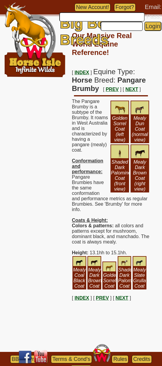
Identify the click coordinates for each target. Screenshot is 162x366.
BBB (17, 359)
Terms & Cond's (71, 359)
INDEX (82, 72)
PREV (112, 89)
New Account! (92, 7)
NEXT (131, 89)
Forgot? (125, 7)
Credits (141, 359)
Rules (120, 359)
